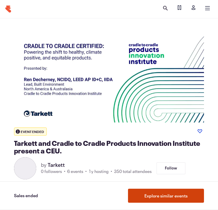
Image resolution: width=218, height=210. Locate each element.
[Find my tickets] (179, 8)
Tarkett (56, 164)
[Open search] (165, 8)
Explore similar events (166, 196)
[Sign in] (193, 8)
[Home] (8, 9)
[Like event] (200, 131)
